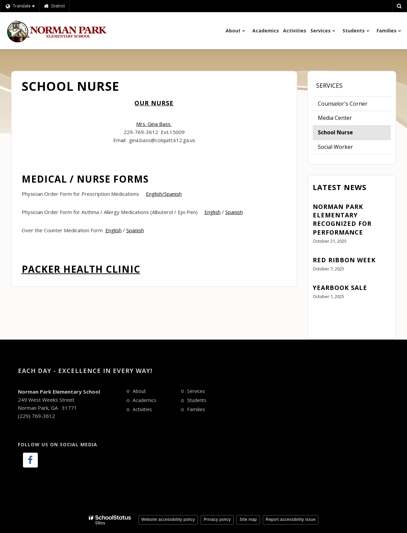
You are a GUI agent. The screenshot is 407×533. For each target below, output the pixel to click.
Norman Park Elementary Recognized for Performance (342, 219)
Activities (142, 409)
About (139, 391)
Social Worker (335, 147)
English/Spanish (164, 193)
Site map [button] (248, 519)
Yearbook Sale (340, 288)
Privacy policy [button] (217, 519)
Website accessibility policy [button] (168, 519)
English (212, 212)
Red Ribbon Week (344, 260)
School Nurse (335, 132)
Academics (144, 400)
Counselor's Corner (342, 103)
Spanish (234, 212)
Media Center (335, 118)
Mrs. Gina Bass (154, 124)
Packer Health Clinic (81, 269)
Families (196, 409)
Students (196, 400)
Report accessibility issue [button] (291, 519)
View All (322, 315)
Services (329, 85)
